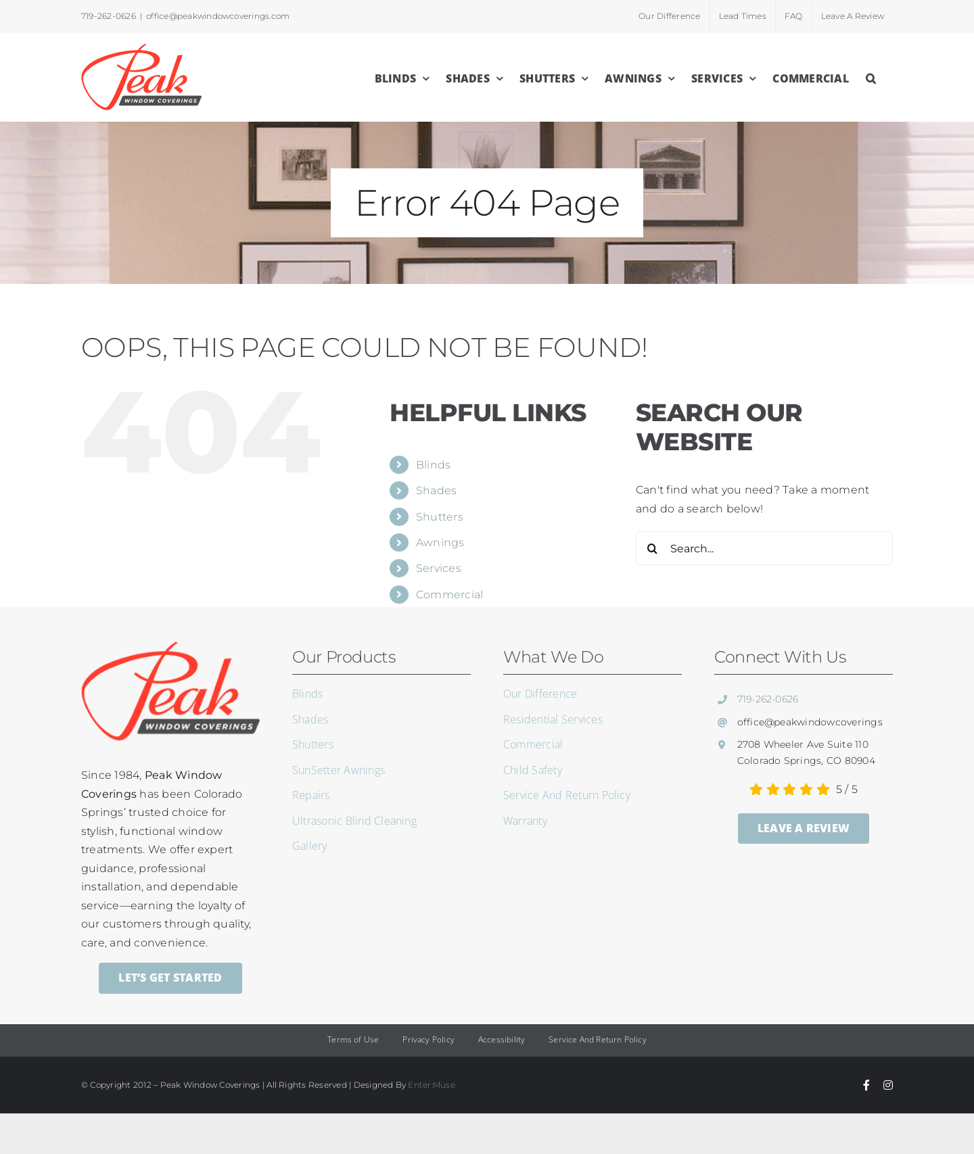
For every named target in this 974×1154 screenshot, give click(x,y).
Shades (436, 490)
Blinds (433, 464)
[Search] (653, 548)
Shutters (439, 516)
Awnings (440, 542)
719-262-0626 (768, 699)
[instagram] (888, 1085)
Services (438, 568)
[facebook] (866, 1085)
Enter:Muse (431, 1085)
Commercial (449, 594)
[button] (871, 77)
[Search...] (764, 548)
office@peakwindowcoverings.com (217, 16)
